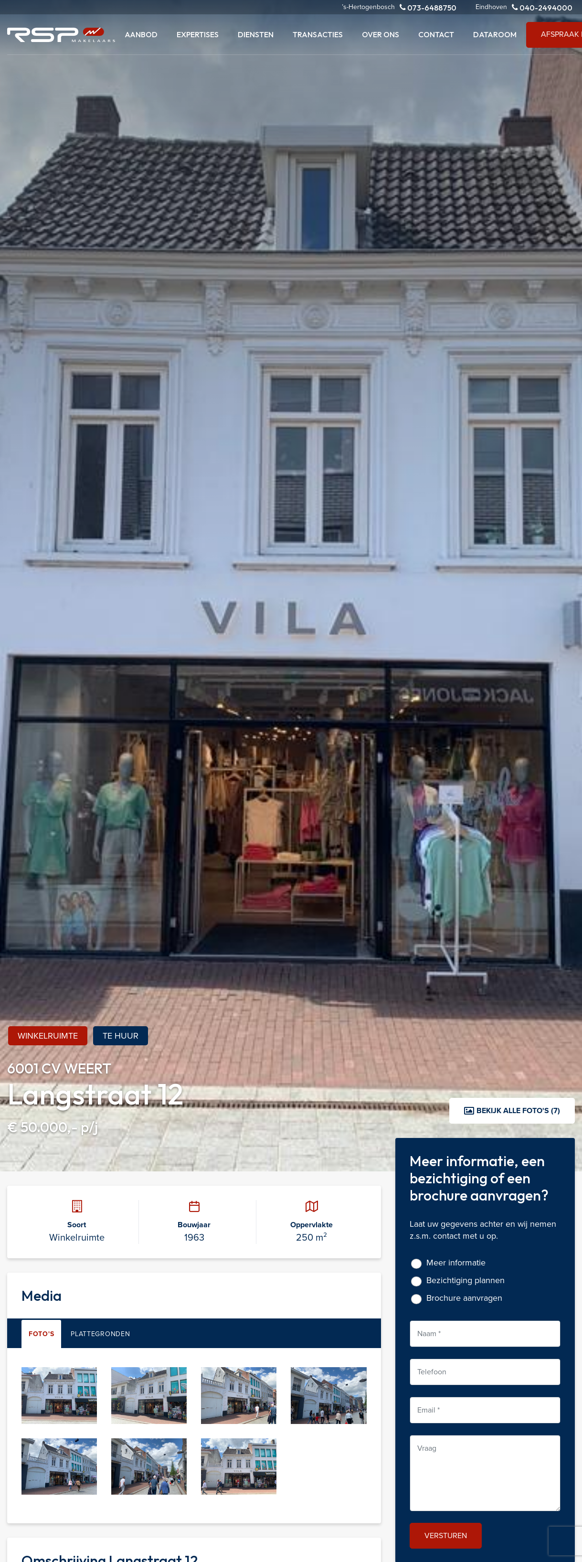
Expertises (198, 34)
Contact (436, 34)
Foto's (41, 1334)
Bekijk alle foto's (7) (512, 1110)
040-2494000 (542, 7)
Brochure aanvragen (464, 1298)
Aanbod (141, 34)
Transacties (318, 34)
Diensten (256, 34)
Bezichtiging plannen (465, 1280)
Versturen (445, 1535)
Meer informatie (456, 1263)
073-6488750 (428, 7)
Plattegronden (100, 1334)
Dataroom (495, 34)
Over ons (380, 34)
